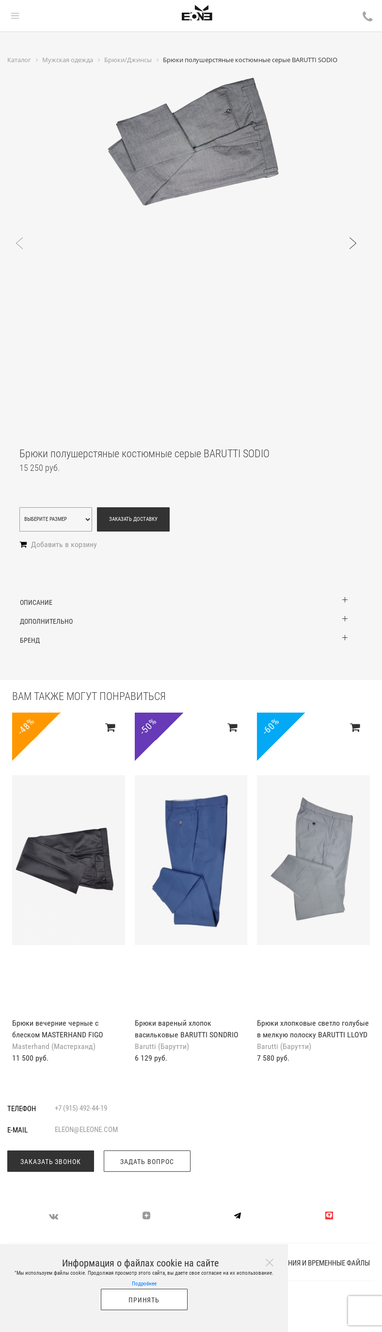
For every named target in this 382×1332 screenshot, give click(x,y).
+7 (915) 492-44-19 (81, 1108)
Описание (36, 602)
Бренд (30, 640)
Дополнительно (46, 621)
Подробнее (144, 1284)
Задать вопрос (147, 1162)
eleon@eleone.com (86, 1129)
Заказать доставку (133, 519)
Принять (144, 1300)
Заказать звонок (50, 1162)
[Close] (269, 1262)
